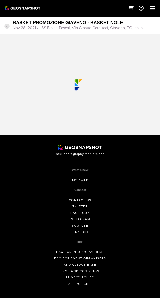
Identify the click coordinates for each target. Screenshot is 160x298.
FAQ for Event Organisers (80, 258)
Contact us (80, 200)
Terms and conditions (80, 271)
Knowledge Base (80, 264)
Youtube (80, 225)
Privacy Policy (80, 277)
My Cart (80, 180)
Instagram (80, 219)
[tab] (80, 25)
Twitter (80, 206)
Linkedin (80, 232)
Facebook (80, 213)
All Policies (80, 283)
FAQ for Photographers (80, 252)
